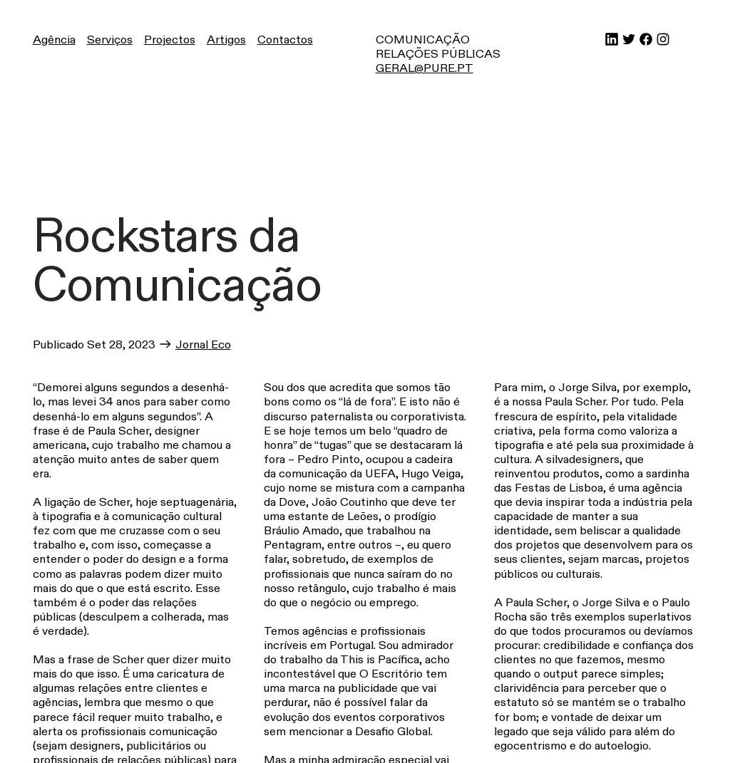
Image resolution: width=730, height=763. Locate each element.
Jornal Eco (203, 345)
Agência (54, 40)
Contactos (285, 40)
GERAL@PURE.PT (424, 68)
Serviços (110, 40)
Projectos (169, 40)
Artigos (226, 40)
